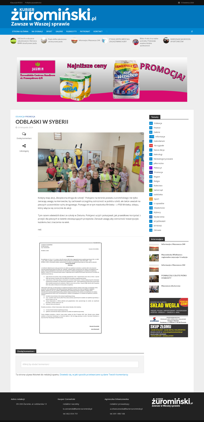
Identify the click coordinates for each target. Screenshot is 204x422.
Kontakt (98, 31)
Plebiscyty (71, 31)
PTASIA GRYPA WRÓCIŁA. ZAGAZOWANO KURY (119, 40)
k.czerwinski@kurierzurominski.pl (77, 408)
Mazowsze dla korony (170, 286)
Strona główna (20, 31)
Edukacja (20, 116)
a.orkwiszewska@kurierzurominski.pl (126, 408)
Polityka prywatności (33, 2)
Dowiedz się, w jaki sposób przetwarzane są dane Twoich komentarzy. (94, 374)
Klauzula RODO (16, 2)
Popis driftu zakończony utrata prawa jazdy (57, 40)
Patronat (85, 31)
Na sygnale (37, 31)
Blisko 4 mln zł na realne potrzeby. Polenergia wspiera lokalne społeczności (149, 42)
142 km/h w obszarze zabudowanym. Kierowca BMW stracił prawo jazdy (27, 40)
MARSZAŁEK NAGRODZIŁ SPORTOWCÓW (180, 40)
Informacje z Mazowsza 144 (89, 40)
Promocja (30, 116)
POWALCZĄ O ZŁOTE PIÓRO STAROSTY (174, 276)
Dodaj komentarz (24, 138)
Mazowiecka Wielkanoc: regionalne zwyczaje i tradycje (174, 256)
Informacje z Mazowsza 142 (173, 265)
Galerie (59, 31)
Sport (49, 31)
